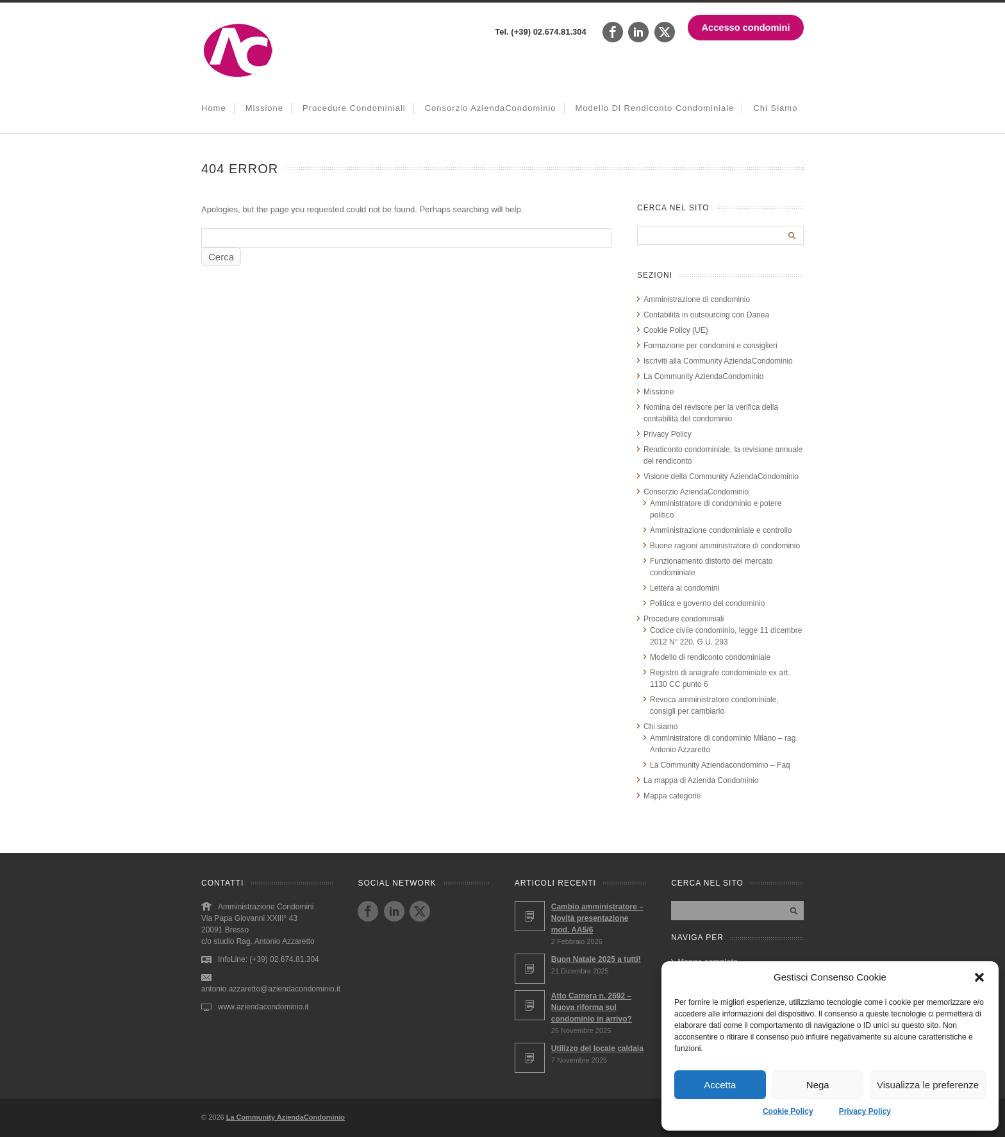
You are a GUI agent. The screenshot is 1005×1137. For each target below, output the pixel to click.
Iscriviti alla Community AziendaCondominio (718, 361)
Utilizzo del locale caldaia (597, 1048)
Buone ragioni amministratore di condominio (725, 545)
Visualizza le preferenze (928, 1084)
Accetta (720, 1084)
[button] (979, 977)
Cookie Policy (788, 1111)
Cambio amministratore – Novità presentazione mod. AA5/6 (597, 918)
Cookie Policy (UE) (676, 330)
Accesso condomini (746, 27)
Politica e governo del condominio (707, 603)
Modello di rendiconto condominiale (655, 108)
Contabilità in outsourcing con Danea (706, 314)
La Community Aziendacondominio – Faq (720, 765)
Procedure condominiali (354, 108)
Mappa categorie (672, 795)
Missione (264, 108)
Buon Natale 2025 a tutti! (596, 959)
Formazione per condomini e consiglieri (710, 345)
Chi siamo (775, 108)
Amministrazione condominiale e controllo (721, 530)
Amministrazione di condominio (697, 299)
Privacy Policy (865, 1111)
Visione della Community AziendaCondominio (721, 476)
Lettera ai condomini (684, 588)
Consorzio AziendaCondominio (490, 108)
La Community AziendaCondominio (703, 376)
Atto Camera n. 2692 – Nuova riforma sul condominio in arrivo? (591, 1007)
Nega (817, 1084)
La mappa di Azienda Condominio (701, 780)
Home (213, 108)
